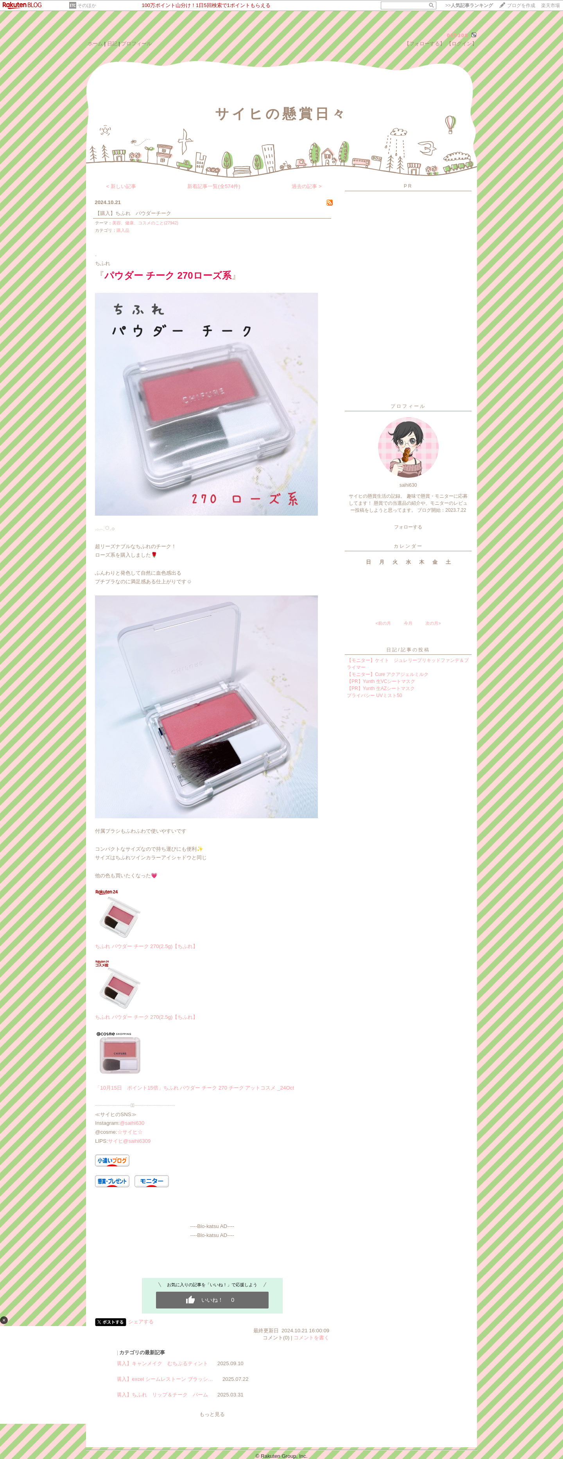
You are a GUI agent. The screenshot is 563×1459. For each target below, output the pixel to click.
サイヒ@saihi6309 (129, 1141)
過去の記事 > (307, 186)
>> (469, 5)
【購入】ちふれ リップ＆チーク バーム (159, 1395)
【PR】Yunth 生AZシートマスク (381, 688)
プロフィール (136, 44)
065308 (457, 35)
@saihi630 (132, 1123)
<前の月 (383, 623)
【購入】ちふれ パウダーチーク (133, 213)
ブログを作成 (521, 5)
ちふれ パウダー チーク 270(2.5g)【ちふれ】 (146, 946)
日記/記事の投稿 (408, 649)
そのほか (86, 5)
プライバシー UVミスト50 (374, 695)
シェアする (141, 1322)
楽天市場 (550, 5)
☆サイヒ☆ (130, 1132)
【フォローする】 (424, 44)
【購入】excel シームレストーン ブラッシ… (162, 1379)
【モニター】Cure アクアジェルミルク (388, 674)
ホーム (95, 44)
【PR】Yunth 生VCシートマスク (381, 681)
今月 (408, 623)
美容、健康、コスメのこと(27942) (145, 222)
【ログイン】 (461, 44)
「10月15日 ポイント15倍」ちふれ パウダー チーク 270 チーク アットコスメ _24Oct (194, 1088)
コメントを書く (311, 1338)
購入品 (123, 230)
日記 (112, 44)
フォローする (408, 527)
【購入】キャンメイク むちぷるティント (159, 1363)
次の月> (433, 623)
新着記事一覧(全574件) (213, 186)
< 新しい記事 (121, 186)
